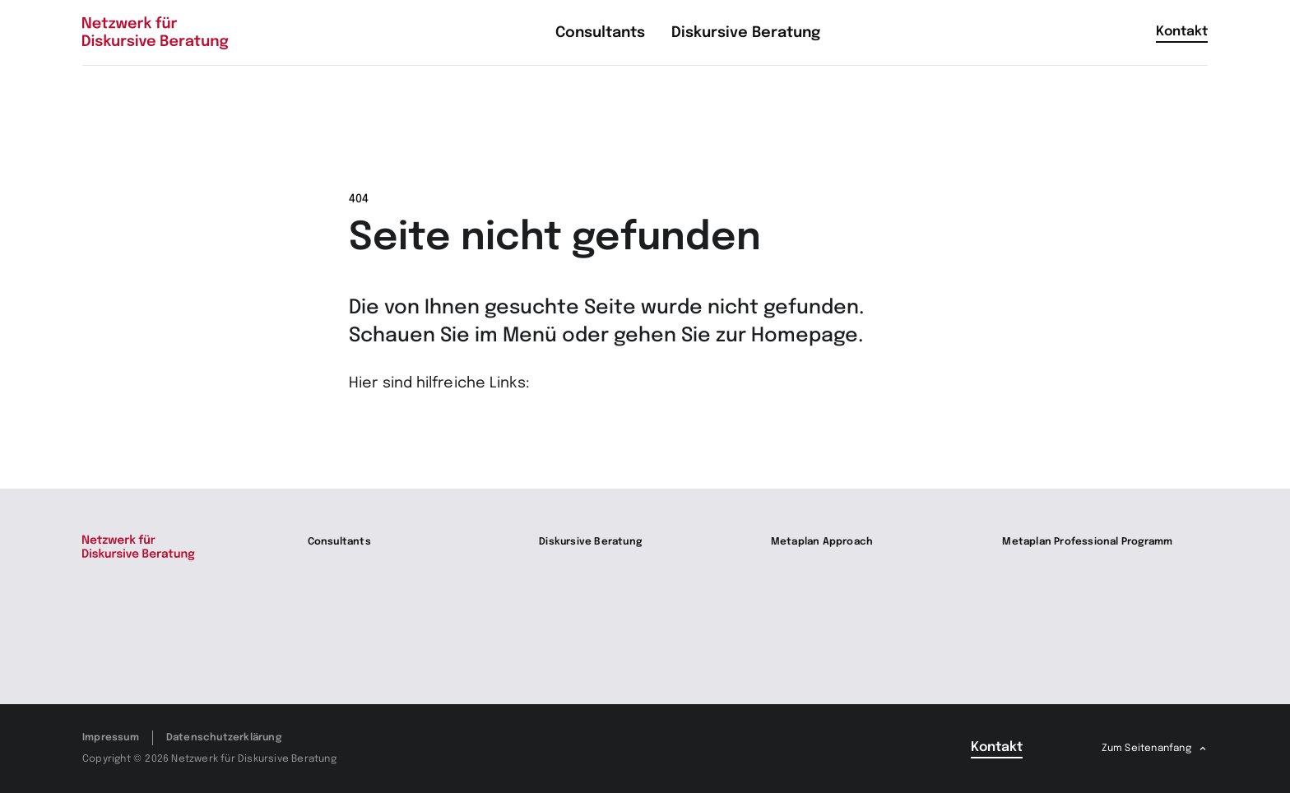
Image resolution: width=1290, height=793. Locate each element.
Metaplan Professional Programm (1087, 542)
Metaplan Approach (822, 542)
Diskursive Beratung (590, 542)
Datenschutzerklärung (223, 738)
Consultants (339, 542)
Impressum (110, 738)
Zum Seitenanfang (1146, 749)
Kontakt (1182, 32)
